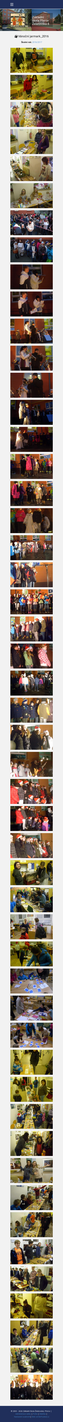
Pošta (35, 1414)
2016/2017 (37, 42)
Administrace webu (23, 1414)
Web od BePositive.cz (40, 1417)
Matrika (43, 1414)
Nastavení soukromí (22, 1417)
